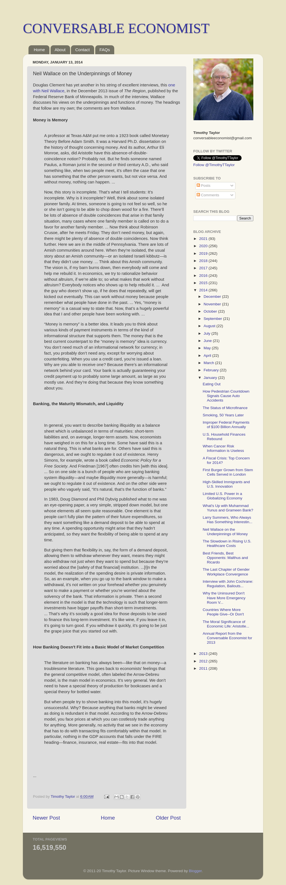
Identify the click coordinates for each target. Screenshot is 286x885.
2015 (204, 283)
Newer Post (46, 818)
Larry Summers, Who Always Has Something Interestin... (227, 519)
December (213, 296)
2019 (204, 253)
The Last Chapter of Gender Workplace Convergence (226, 571)
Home (39, 49)
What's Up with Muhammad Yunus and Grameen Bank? (228, 508)
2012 (204, 661)
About (60, 49)
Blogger (195, 871)
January (211, 378)
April (208, 355)
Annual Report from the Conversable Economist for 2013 (227, 638)
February (212, 370)
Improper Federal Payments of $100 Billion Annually (226, 424)
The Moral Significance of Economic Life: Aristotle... (226, 624)
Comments (208, 195)
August (210, 326)
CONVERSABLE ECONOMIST (116, 28)
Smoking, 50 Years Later (223, 415)
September (213, 319)
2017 (204, 268)
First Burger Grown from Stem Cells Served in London (228, 472)
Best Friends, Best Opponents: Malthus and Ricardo (225, 557)
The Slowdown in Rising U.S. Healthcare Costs (227, 543)
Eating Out (212, 384)
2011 (204, 668)
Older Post (168, 818)
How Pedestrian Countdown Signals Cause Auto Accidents (226, 395)
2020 (204, 246)
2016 (204, 275)
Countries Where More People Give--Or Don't (223, 612)
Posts (204, 185)
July (207, 333)
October (211, 311)
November (213, 304)
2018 (204, 261)
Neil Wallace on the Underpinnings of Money (225, 531)
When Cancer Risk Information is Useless (223, 448)
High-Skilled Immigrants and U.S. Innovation (226, 484)
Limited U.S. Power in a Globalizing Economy (222, 496)
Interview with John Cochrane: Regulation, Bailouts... (228, 583)
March (209, 363)
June (208, 341)
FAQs (104, 49)
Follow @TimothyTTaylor (214, 165)
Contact (82, 49)
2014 (204, 290)
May (208, 348)
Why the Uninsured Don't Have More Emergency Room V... (224, 597)
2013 (204, 654)
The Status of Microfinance (225, 408)
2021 (204, 239)
